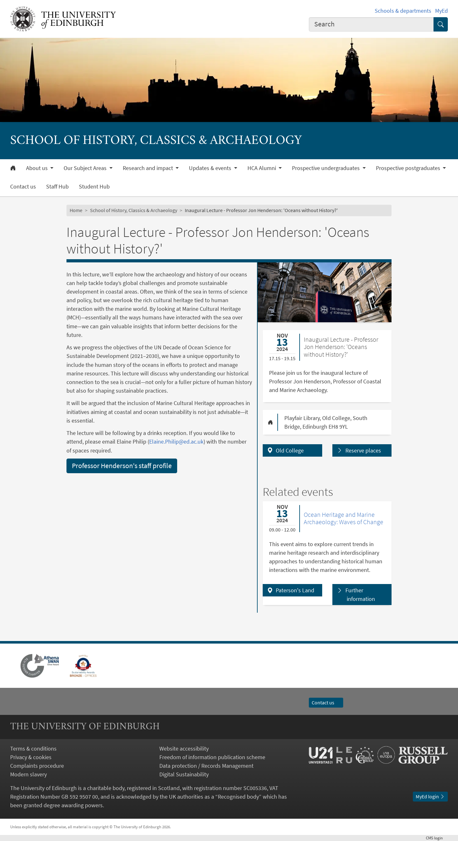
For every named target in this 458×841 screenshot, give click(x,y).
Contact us (23, 186)
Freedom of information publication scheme (212, 757)
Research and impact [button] (148, 168)
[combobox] (371, 24)
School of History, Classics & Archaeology (133, 210)
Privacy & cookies (31, 757)
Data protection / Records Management (206, 765)
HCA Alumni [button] (262, 168)
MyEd (441, 10)
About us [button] (37, 168)
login (437, 837)
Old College (290, 450)
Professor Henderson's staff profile (122, 465)
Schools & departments (403, 10)
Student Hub (94, 186)
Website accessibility (184, 748)
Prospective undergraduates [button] (326, 168)
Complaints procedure (37, 765)
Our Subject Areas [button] (86, 168)
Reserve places (363, 450)
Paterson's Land (295, 590)
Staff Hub (57, 186)
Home (76, 210)
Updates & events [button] (210, 168)
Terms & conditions (33, 748)
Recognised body (238, 796)
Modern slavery (28, 774)
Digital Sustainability (184, 774)
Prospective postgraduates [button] (408, 168)
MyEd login (430, 796)
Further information (360, 594)
